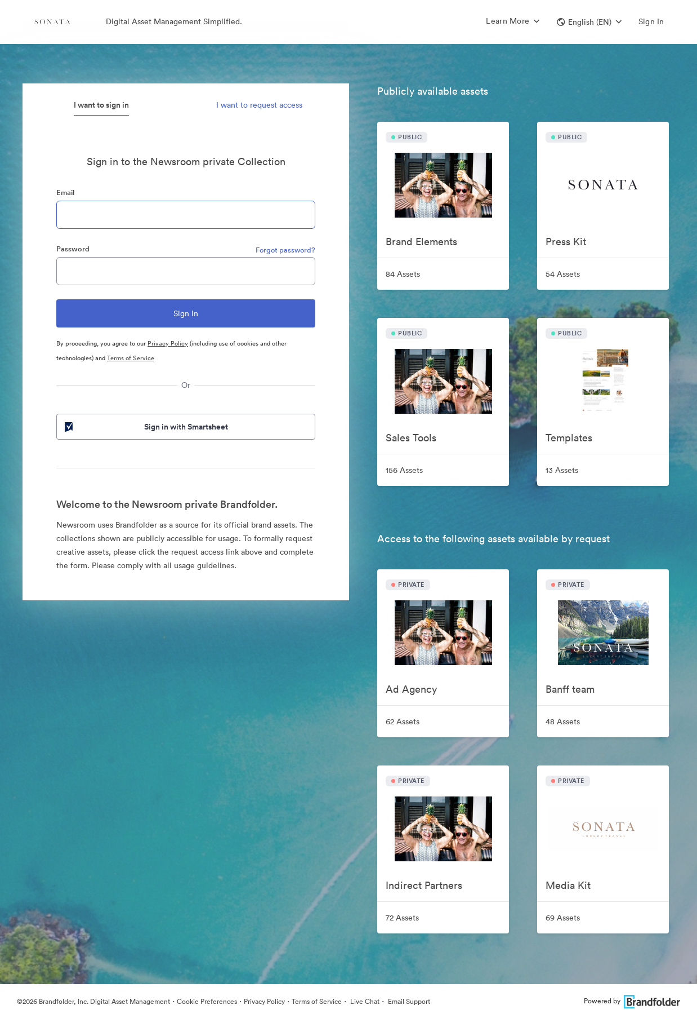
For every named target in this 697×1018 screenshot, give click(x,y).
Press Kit (566, 241)
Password (73, 249)
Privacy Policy (168, 343)
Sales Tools (411, 437)
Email (65, 192)
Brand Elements (421, 241)
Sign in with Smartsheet (145, 426)
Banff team (570, 689)
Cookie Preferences (207, 1001)
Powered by (632, 1001)
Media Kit (568, 885)
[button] (589, 22)
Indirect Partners (424, 885)
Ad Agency (411, 689)
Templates (569, 437)
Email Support (408, 1001)
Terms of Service (130, 357)
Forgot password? (285, 250)
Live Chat (364, 1001)
